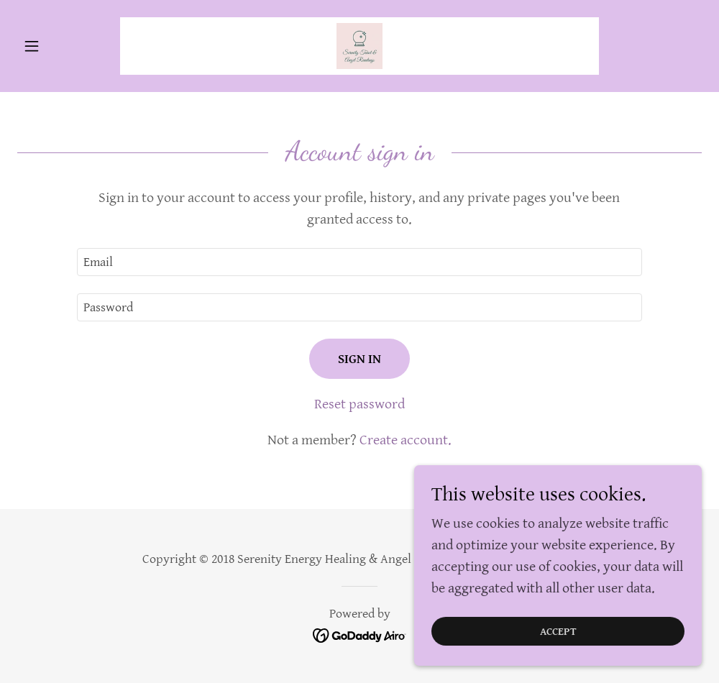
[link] (359, 46)
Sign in (359, 359)
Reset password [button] (359, 404)
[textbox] (359, 262)
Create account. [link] (406, 440)
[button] (68, 46)
